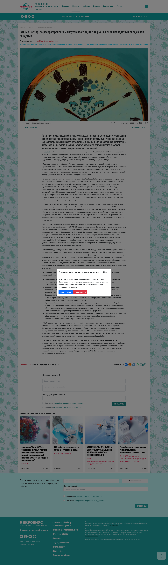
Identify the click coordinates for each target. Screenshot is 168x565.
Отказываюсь (80, 292)
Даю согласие (65, 292)
